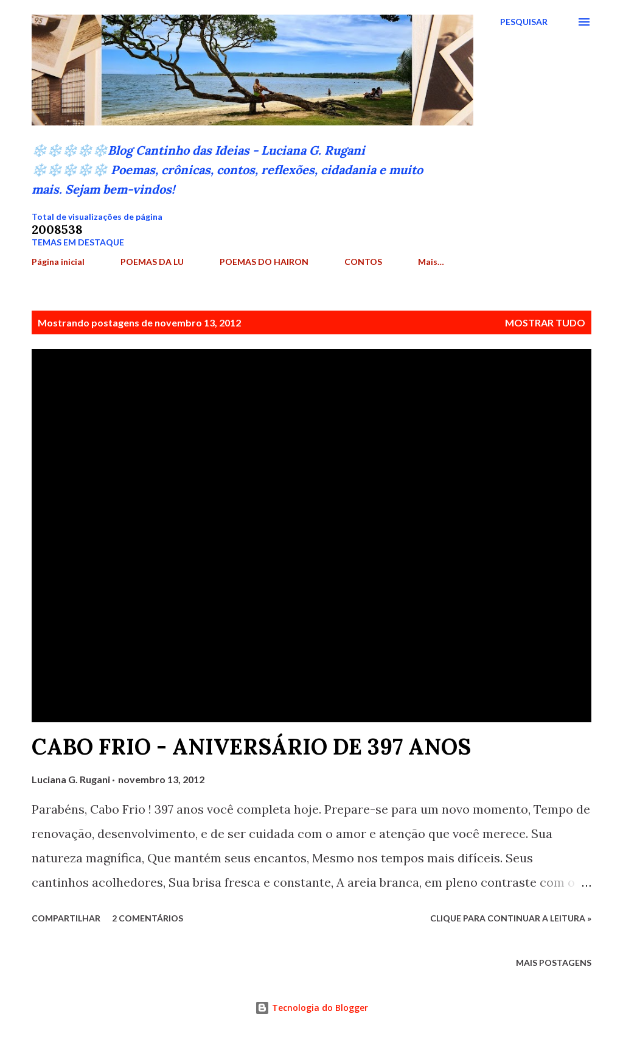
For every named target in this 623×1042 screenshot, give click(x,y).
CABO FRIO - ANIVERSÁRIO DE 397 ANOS (251, 747)
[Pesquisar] (524, 22)
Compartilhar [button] (66, 918)
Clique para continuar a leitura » (510, 918)
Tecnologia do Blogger (311, 1007)
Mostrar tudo (545, 322)
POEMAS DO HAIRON (264, 261)
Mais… (431, 261)
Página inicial (58, 261)
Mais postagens (553, 962)
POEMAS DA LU (152, 261)
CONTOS (363, 261)
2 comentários (147, 918)
